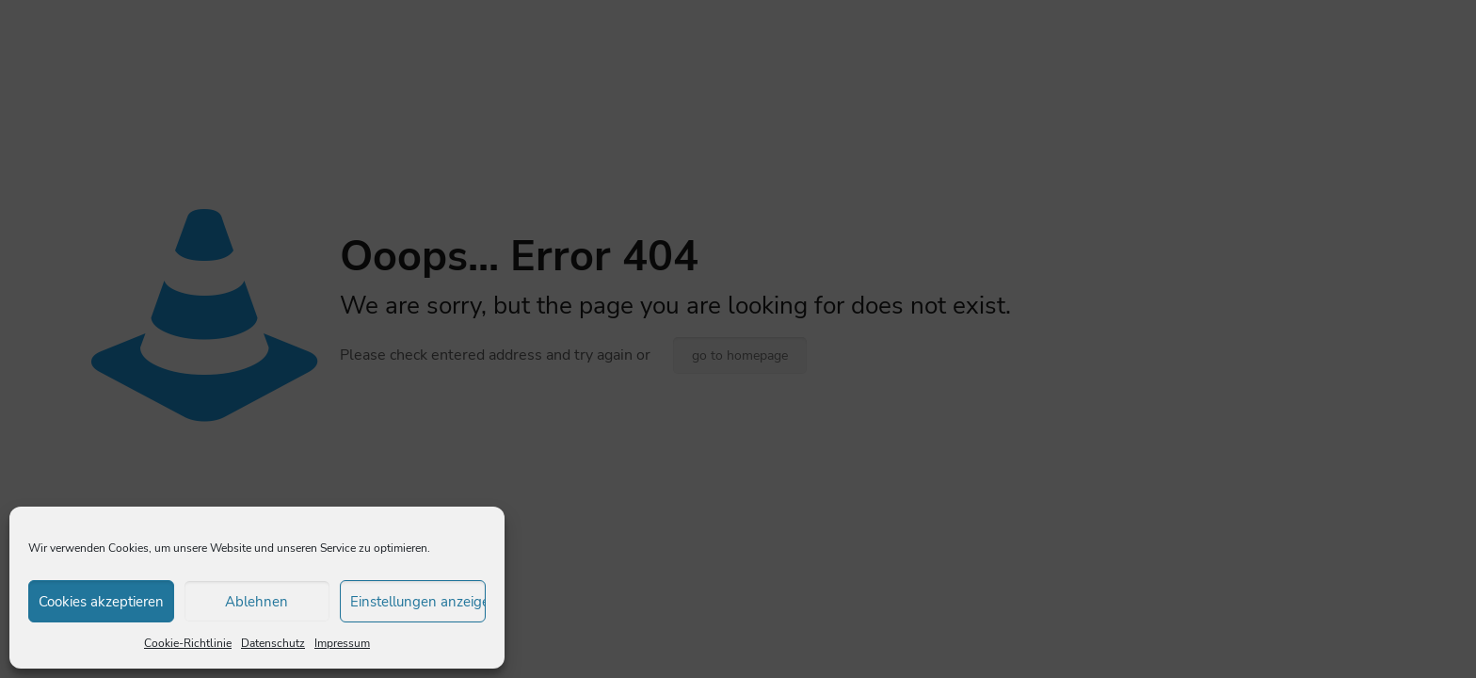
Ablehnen (256, 601)
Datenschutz (273, 643)
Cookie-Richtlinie (188, 643)
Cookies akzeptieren (101, 601)
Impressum (342, 643)
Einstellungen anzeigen (418, 601)
